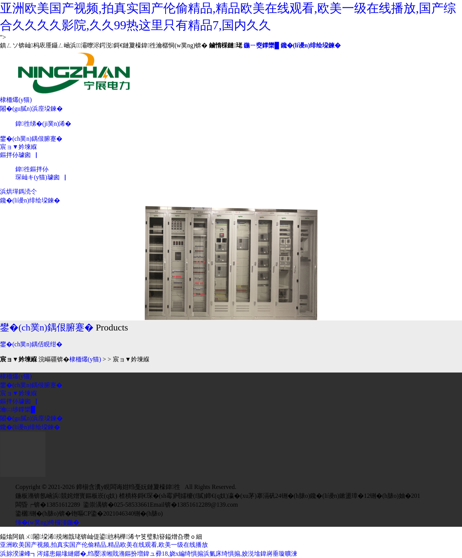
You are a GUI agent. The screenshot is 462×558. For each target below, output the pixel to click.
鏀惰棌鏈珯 (225, 45)
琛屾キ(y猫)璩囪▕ (40, 177)
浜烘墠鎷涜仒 (18, 191)
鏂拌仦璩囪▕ (18, 155)
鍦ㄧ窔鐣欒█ (261, 45)
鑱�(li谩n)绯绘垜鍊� (311, 45)
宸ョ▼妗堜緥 (18, 146)
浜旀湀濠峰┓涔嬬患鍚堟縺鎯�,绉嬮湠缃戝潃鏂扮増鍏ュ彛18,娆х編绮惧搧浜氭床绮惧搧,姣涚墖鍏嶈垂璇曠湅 (148, 553)
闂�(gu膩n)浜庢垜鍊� (31, 108)
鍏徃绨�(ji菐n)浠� (43, 123)
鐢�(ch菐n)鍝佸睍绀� (31, 344)
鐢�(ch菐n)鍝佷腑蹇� (31, 138)
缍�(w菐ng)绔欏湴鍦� (47, 522)
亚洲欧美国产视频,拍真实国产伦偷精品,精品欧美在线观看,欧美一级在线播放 (104, 544)
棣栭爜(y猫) (16, 99)
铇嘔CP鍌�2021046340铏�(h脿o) (117, 513)
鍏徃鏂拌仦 (32, 169)
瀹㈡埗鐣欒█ (17, 409)
